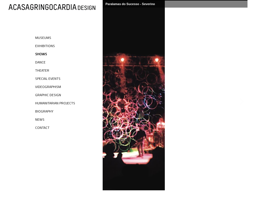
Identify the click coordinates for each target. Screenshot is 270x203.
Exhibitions (45, 45)
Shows (41, 54)
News (39, 119)
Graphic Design (48, 95)
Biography (44, 111)
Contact (42, 127)
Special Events (47, 78)
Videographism (48, 86)
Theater (42, 70)
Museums (43, 37)
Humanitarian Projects (55, 103)
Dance (40, 62)
